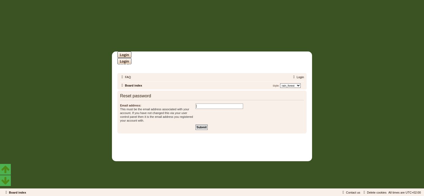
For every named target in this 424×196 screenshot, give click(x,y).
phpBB (198, 145)
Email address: (130, 105)
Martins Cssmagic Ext (226, 149)
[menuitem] (125, 77)
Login (124, 54)
